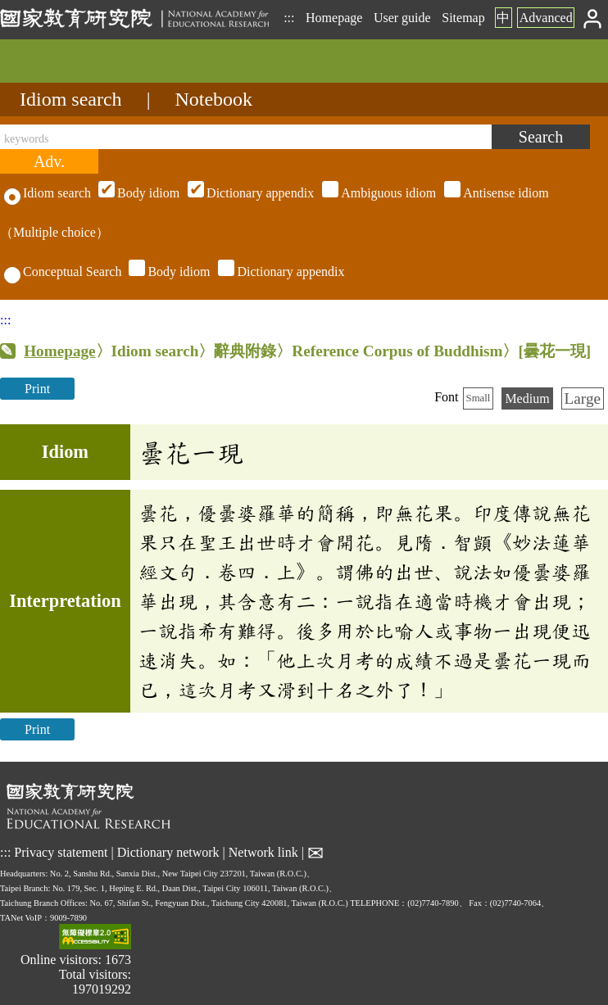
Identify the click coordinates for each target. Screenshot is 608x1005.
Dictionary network (168, 852)
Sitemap (463, 18)
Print (37, 389)
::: (289, 18)
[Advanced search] (49, 161)
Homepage (334, 18)
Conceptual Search (62, 271)
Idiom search (71, 99)
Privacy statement (60, 852)
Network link (263, 852)
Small (478, 398)
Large (583, 398)
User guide (402, 18)
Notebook (213, 99)
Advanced (546, 18)
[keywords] (246, 136)
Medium (527, 398)
